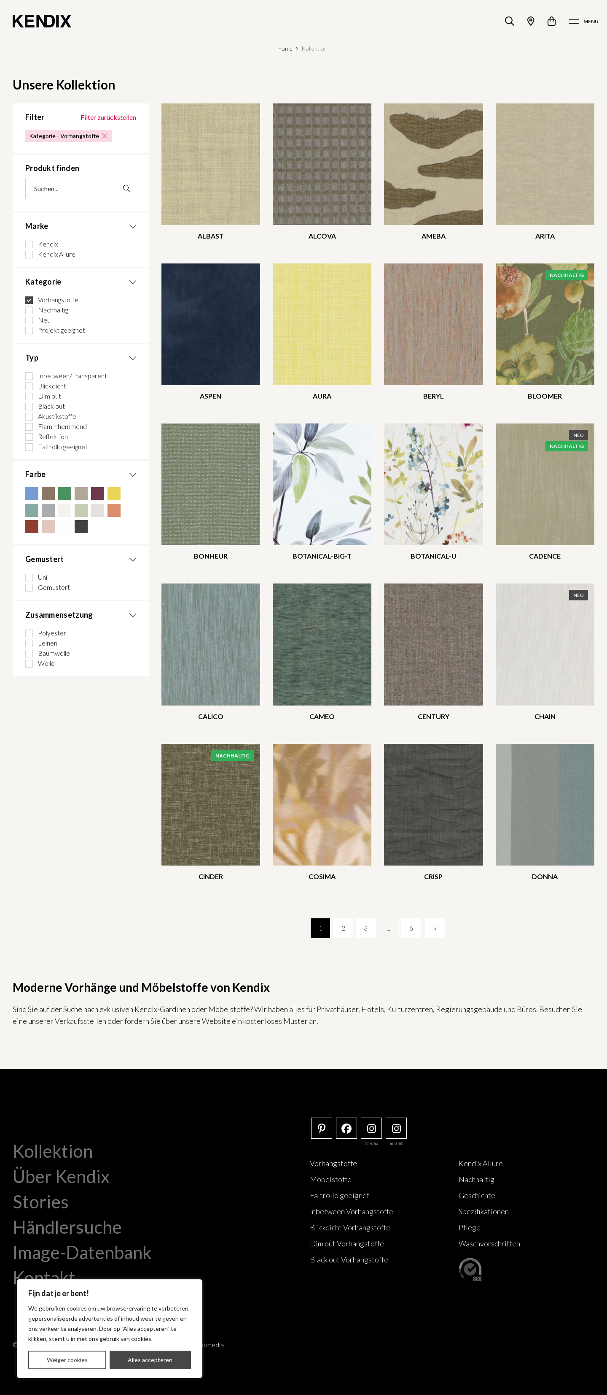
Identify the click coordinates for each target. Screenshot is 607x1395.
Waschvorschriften (489, 1243)
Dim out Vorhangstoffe (347, 1243)
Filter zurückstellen (108, 117)
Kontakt (44, 1277)
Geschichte (477, 1195)
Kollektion (53, 1151)
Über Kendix (61, 1176)
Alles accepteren (150, 1359)
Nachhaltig (476, 1179)
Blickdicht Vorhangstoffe (350, 1227)
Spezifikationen (484, 1211)
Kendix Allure (481, 1163)
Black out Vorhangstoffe (349, 1259)
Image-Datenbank (82, 1252)
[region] (109, 1328)
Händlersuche (67, 1227)
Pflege (470, 1227)
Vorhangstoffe (333, 1163)
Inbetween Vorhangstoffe (351, 1211)
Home (285, 48)
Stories (41, 1201)
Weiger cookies (67, 1359)
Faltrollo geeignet (340, 1195)
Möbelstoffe (331, 1179)
